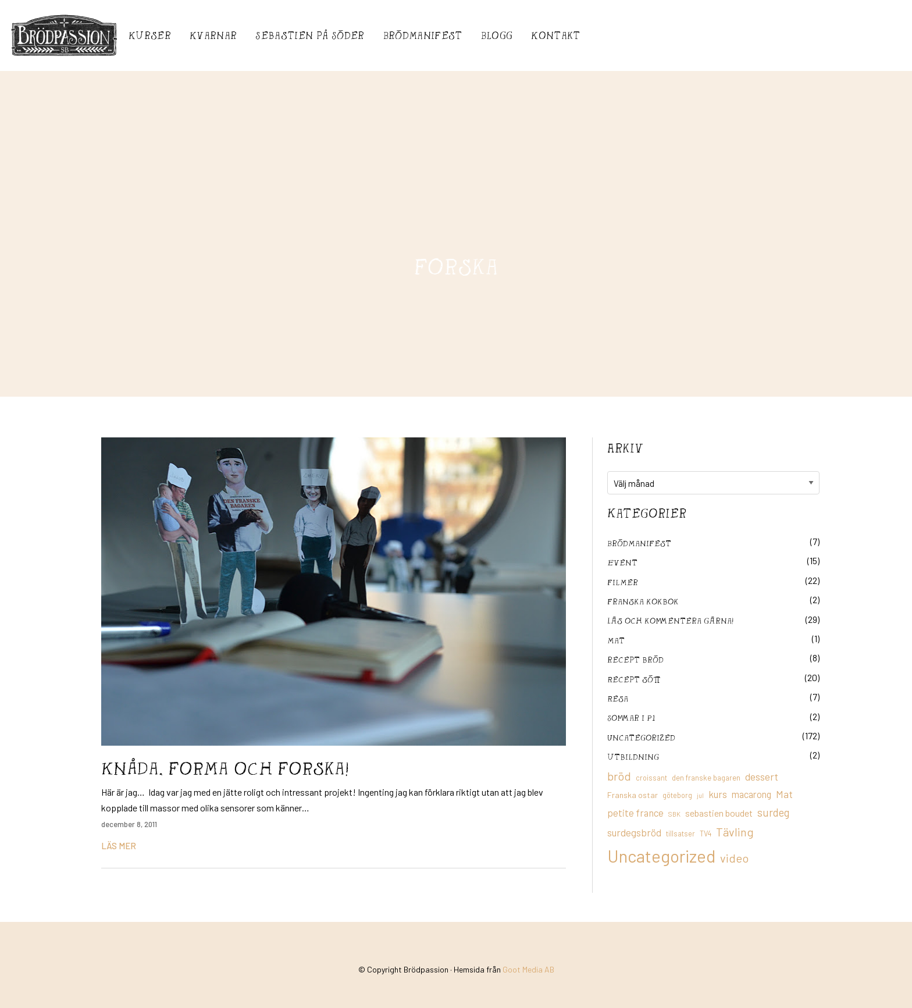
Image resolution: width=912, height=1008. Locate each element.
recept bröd (635, 659)
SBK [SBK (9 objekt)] (674, 814)
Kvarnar (213, 35)
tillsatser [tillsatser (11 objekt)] (680, 833)
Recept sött (634, 679)
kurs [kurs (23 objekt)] (717, 794)
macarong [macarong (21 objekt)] (751, 794)
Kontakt (555, 35)
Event (622, 562)
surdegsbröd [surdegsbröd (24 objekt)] (634, 832)
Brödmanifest (422, 35)
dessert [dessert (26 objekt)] (761, 776)
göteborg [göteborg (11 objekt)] (677, 795)
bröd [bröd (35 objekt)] (619, 776)
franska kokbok (643, 601)
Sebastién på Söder (309, 35)
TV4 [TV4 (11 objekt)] (705, 833)
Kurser (150, 35)
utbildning (633, 756)
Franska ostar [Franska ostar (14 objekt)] (632, 795)
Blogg (497, 35)
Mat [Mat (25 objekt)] (784, 794)
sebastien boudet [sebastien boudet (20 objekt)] (719, 812)
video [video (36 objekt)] (734, 858)
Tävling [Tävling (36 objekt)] (735, 832)
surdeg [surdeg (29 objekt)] (773, 812)
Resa (617, 698)
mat (616, 640)
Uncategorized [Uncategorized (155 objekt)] (661, 856)
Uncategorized (641, 737)
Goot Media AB (528, 969)
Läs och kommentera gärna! (670, 620)
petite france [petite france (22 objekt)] (635, 812)
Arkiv (625, 448)
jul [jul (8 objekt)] (700, 795)
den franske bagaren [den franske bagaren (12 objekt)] (706, 777)
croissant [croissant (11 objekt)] (651, 777)
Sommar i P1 (631, 717)
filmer (622, 582)
